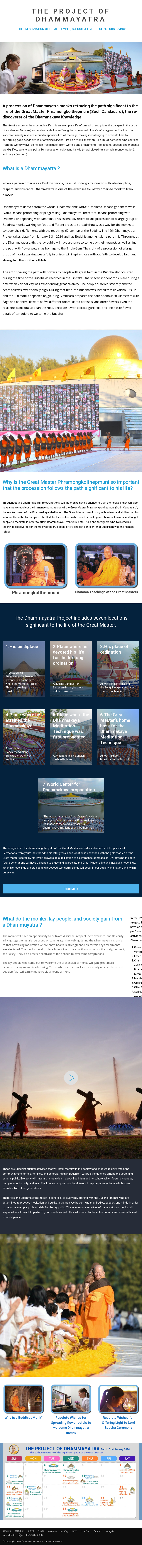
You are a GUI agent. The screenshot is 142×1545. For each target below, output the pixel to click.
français (110, 1531)
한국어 (30, 1531)
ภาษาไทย (85, 1531)
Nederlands (9, 1535)
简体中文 (7, 1531)
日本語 (41, 1531)
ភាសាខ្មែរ (64, 1531)
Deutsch (98, 1531)
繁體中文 (19, 1531)
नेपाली (74, 1531)
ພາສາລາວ (52, 1531)
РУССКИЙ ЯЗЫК (34, 1535)
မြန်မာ (20, 1535)
